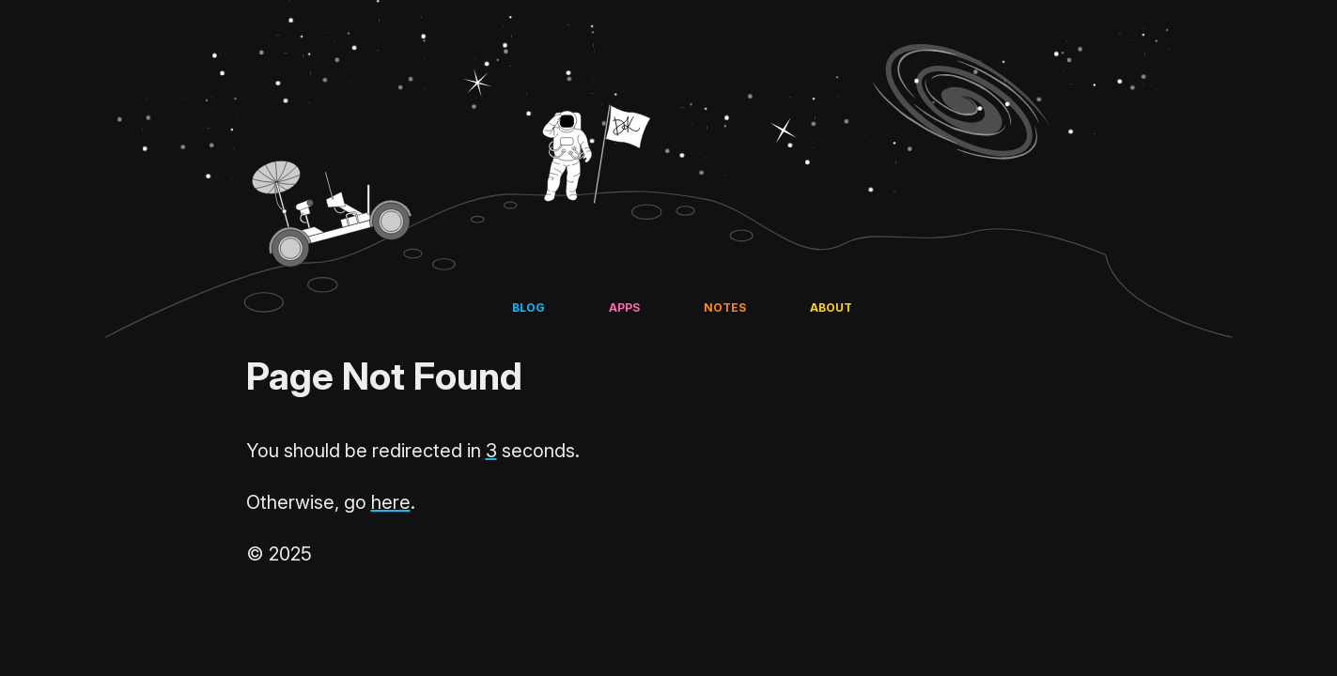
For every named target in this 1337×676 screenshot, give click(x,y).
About (831, 307)
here (391, 502)
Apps (624, 307)
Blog (528, 307)
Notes (725, 307)
